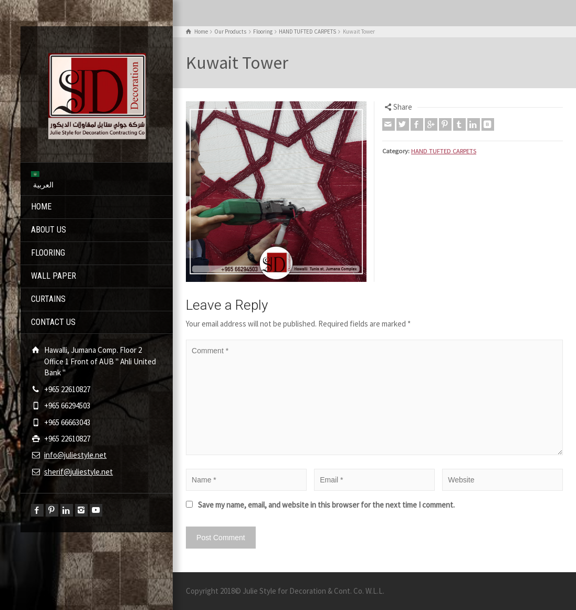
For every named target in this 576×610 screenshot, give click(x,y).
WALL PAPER (53, 276)
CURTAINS (48, 299)
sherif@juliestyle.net (78, 472)
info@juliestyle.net (75, 455)
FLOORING (48, 253)
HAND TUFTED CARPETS (443, 151)
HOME (41, 207)
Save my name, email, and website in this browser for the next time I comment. (326, 505)
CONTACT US (53, 322)
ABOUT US (48, 230)
